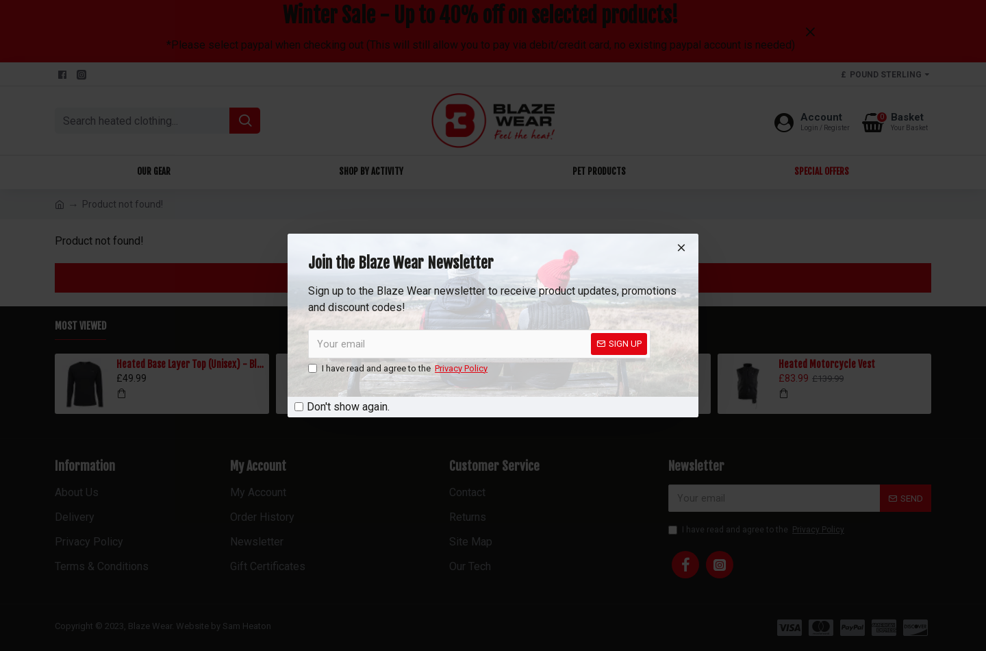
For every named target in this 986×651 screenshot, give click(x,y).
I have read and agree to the (399, 369)
